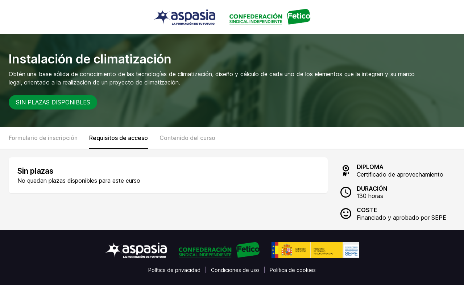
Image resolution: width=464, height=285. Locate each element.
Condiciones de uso (235, 270)
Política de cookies (293, 270)
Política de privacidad (174, 270)
